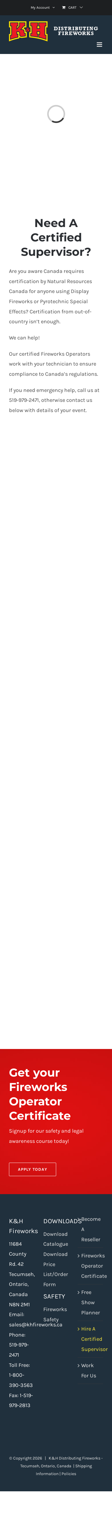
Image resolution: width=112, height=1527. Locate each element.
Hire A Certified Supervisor (90, 1338)
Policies (69, 1473)
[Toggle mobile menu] (100, 44)
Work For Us (88, 1370)
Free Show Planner (90, 1302)
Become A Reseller (90, 1229)
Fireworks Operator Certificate (90, 1265)
